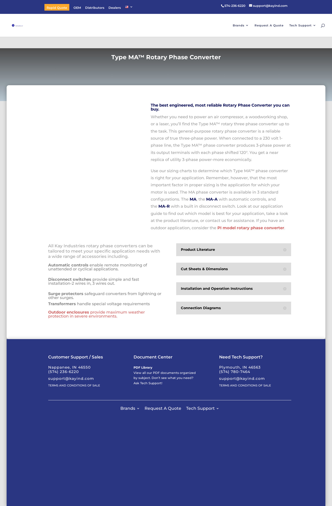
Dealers (114, 8)
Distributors (94, 8)
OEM (77, 8)
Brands (238, 25)
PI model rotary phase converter (250, 227)
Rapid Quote (57, 8)
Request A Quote (269, 25)
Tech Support (300, 25)
